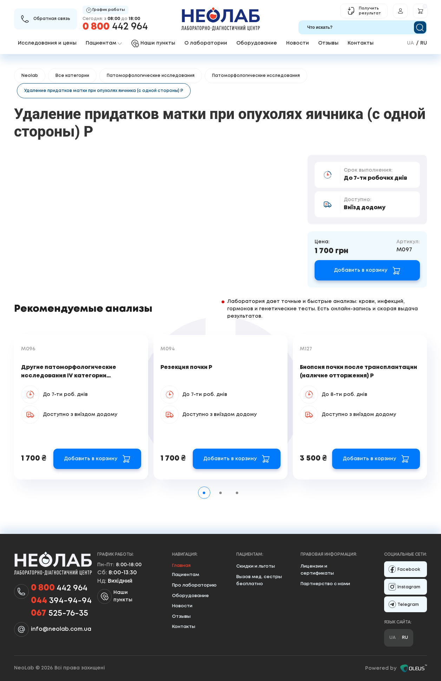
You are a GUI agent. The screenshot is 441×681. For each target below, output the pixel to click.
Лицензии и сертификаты (317, 569)
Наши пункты (114, 596)
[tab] (204, 493)
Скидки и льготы (255, 566)
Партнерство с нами (325, 584)
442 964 (115, 26)
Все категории (72, 76)
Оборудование (256, 43)
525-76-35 (59, 613)
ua (410, 43)
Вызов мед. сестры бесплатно (259, 580)
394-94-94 (61, 601)
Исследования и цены (47, 43)
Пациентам (185, 575)
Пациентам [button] (104, 43)
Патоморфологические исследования (151, 76)
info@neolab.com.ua (61, 629)
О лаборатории (205, 43)
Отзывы (328, 43)
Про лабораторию (194, 585)
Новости (297, 43)
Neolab (29, 76)
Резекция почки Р (186, 367)
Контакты (361, 43)
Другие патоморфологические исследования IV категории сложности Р (68, 376)
